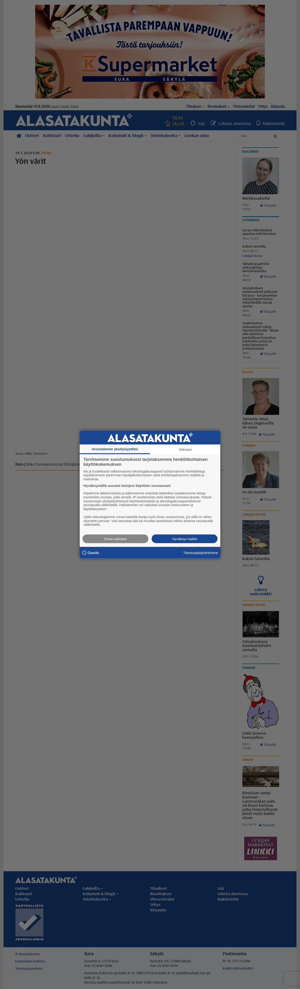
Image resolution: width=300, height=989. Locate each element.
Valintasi (185, 449)
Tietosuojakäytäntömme (200, 552)
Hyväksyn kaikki (184, 539)
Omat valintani (115, 539)
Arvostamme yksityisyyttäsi (115, 449)
